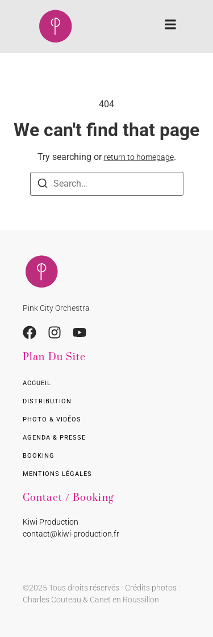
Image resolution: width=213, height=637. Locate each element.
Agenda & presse (54, 437)
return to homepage (139, 157)
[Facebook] (29, 332)
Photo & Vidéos (52, 419)
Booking (39, 456)
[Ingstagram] (54, 332)
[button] (170, 26)
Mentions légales (57, 474)
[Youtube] (79, 332)
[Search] (42, 185)
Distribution (47, 401)
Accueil (37, 383)
